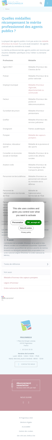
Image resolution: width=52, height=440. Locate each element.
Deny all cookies (26, 228)
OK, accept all (33, 222)
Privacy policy (26, 232)
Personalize (17, 222)
